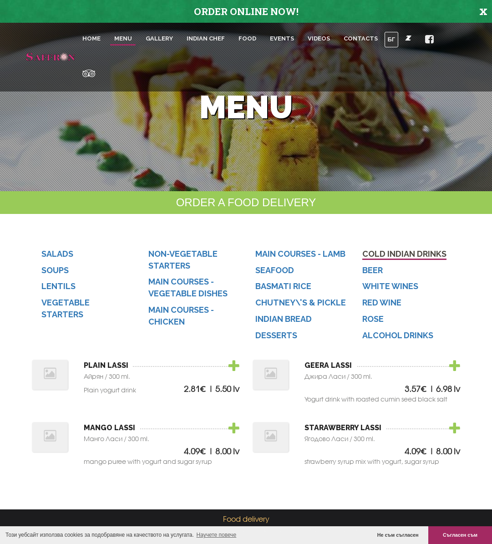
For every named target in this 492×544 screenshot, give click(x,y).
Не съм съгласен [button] (398, 535)
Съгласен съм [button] (460, 535)
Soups (55, 273)
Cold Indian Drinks (404, 257)
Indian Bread (283, 322)
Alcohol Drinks (397, 338)
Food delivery (246, 518)
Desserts (276, 338)
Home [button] (91, 38)
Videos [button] (319, 38)
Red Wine (381, 305)
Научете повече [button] (217, 535)
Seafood (274, 273)
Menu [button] (123, 38)
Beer (372, 273)
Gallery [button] (159, 38)
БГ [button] (392, 39)
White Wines (390, 289)
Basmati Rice (283, 289)
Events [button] (282, 38)
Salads (57, 257)
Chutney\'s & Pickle (300, 305)
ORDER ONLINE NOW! (246, 11)
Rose (373, 322)
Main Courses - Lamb (300, 257)
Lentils (58, 289)
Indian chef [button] (206, 38)
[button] (408, 38)
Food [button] (247, 38)
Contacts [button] (361, 38)
